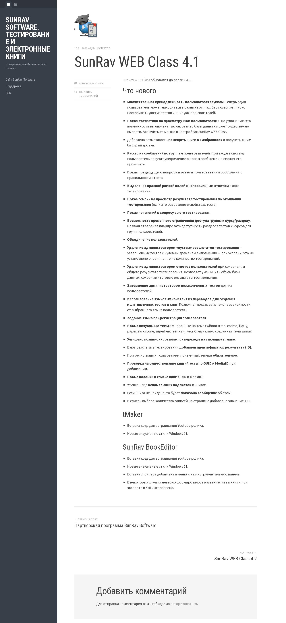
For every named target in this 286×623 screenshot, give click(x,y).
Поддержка (13, 86)
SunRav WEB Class (91, 83)
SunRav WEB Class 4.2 (235, 526)
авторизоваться (184, 571)
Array (152, 604)
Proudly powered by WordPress (101, 604)
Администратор (99, 48)
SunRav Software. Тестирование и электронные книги (28, 38)
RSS (8, 93)
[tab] (8, 4)
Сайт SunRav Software (20, 79)
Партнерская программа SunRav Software (115, 526)
